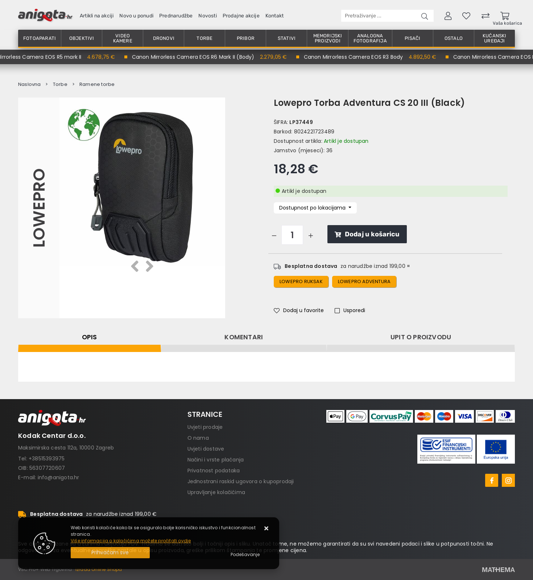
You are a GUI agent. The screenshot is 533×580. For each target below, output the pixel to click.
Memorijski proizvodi (327, 38)
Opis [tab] (89, 337)
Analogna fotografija (370, 38)
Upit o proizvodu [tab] (421, 337)
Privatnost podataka (213, 470)
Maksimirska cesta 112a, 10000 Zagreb (66, 447)
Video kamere (122, 38)
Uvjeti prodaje (205, 427)
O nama (198, 438)
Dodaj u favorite (299, 310)
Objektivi (81, 38)
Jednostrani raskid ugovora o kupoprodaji (240, 481)
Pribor (246, 38)
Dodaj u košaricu (367, 234)
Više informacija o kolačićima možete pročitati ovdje (131, 541)
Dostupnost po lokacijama (313, 207)
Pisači (412, 38)
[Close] (110, 552)
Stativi (287, 38)
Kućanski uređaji (495, 38)
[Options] (245, 555)
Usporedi (350, 310)
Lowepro (38, 208)
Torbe (204, 38)
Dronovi (163, 38)
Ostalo (454, 38)
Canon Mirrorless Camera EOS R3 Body (357, 57)
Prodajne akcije (241, 16)
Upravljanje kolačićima (216, 492)
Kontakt (274, 16)
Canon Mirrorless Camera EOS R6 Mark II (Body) (197, 57)
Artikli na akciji (96, 16)
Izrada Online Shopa (98, 569)
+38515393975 (47, 458)
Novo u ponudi (136, 16)
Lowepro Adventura (364, 281)
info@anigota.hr (58, 477)
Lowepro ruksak (301, 281)
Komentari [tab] (243, 337)
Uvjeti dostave (205, 448)
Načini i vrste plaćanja (215, 459)
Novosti (207, 16)
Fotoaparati (39, 38)
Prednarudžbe (176, 16)
